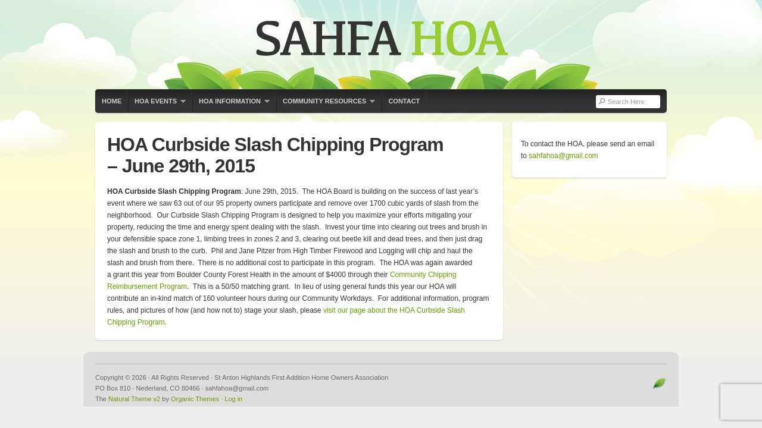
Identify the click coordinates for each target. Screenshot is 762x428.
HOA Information (231, 105)
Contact (404, 101)
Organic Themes (195, 398)
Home (111, 101)
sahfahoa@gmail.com (563, 156)
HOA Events (157, 105)
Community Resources (325, 105)
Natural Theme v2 (134, 398)
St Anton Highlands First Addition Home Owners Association (381, 44)
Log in (233, 398)
